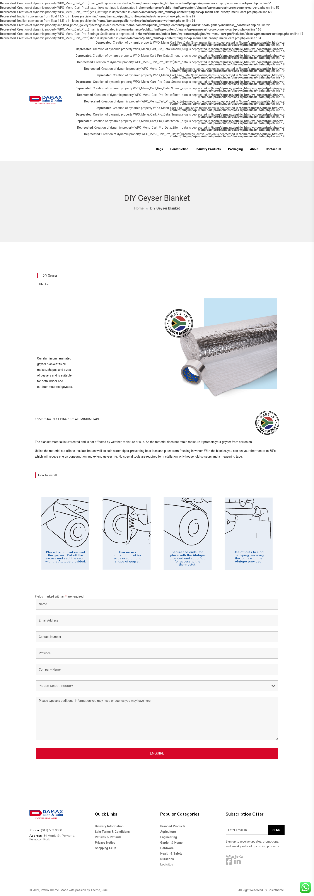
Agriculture (168, 831)
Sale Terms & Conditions (112, 831)
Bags (159, 149)
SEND (276, 830)
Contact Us (273, 149)
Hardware (167, 848)
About (254, 149)
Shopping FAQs (105, 848)
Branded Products (172, 826)
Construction (179, 149)
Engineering (168, 837)
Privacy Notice (105, 842)
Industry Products (208, 149)
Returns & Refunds (108, 837)
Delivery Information (109, 826)
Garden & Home (171, 842)
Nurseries (167, 859)
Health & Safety (171, 853)
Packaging (235, 149)
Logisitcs (166, 864)
